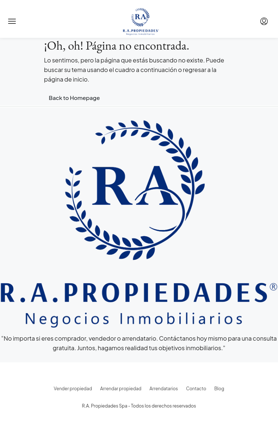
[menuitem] (264, 21)
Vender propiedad (73, 388)
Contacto (196, 388)
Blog (219, 388)
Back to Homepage (74, 97)
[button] (12, 21)
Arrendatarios (163, 388)
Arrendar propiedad (120, 388)
